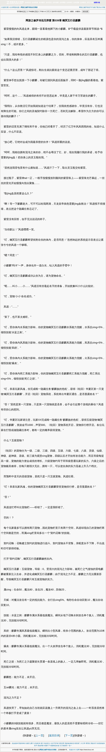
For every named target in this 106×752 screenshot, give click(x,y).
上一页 (39, 735)
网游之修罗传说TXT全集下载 (89, 7)
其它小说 (90, 2)
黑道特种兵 (22, 743)
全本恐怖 (76, 2)
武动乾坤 (37, 743)
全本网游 (63, 2)
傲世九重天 (30, 743)
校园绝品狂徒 (54, 745)
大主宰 (83, 743)
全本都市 (42, 2)
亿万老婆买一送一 (66, 745)
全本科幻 (69, 2)
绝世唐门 (77, 743)
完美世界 (61, 743)
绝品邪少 (47, 743)
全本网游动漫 (14, 7)
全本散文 (83, 2)
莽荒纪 (88, 743)
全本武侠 (35, 2)
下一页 (69, 735)
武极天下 (47, 745)
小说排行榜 (5, 7)
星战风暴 (41, 745)
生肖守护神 (54, 743)
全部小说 (97, 2)
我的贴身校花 (69, 743)
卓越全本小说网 (74, 749)
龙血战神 (15, 743)
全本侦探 (56, 2)
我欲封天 (94, 743)
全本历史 (49, 2)
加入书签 (102, 7)
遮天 (42, 743)
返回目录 (54, 735)
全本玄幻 (28, 2)
